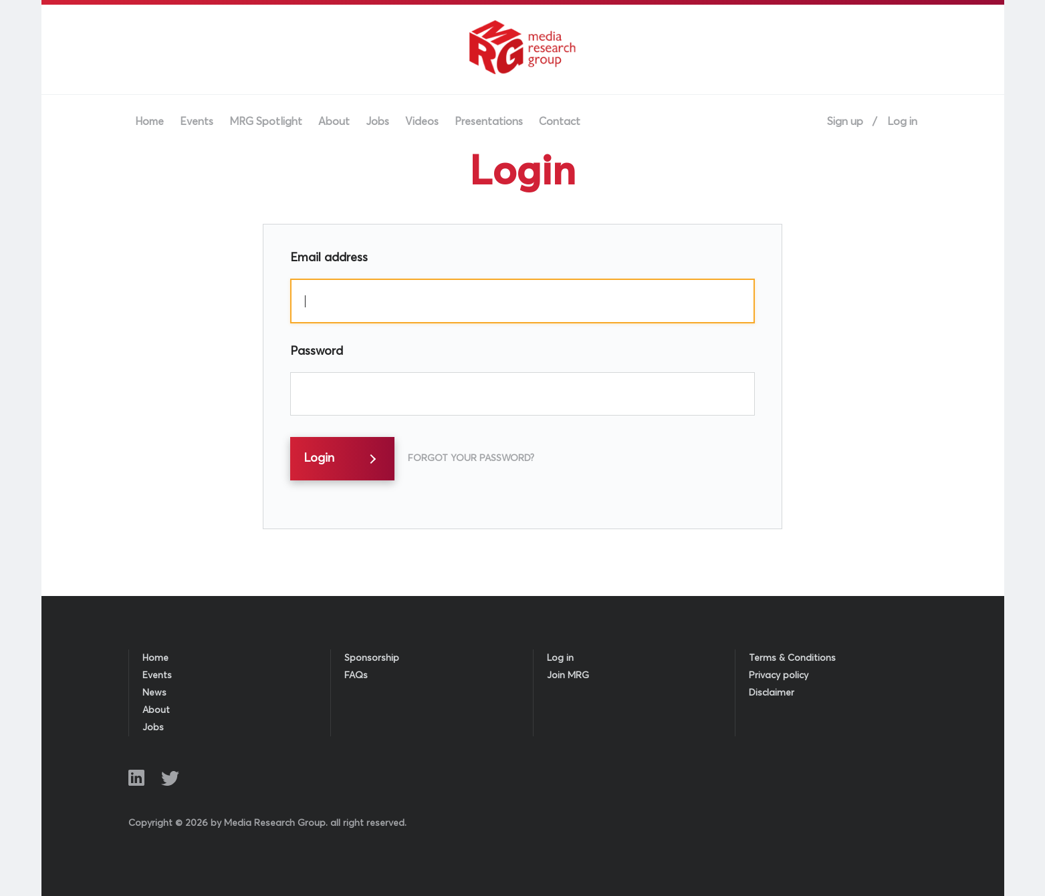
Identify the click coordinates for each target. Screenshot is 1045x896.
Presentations (489, 121)
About (334, 121)
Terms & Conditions (792, 658)
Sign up (845, 121)
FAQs (356, 675)
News (154, 693)
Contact (559, 121)
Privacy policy (778, 675)
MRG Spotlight (265, 121)
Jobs (377, 121)
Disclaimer (771, 693)
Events (196, 121)
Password (316, 351)
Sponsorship (371, 658)
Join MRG (568, 675)
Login (319, 458)
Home (149, 121)
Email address (329, 258)
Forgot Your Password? (471, 458)
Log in (902, 121)
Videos (422, 121)
